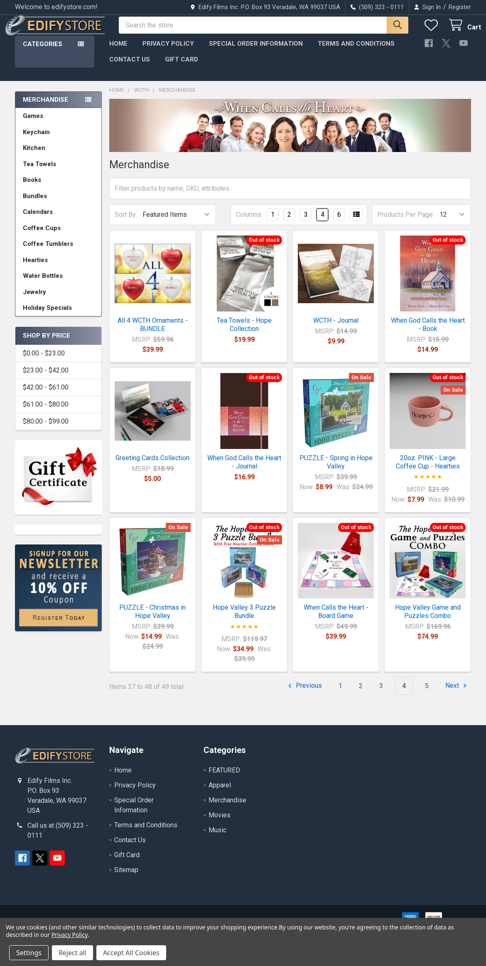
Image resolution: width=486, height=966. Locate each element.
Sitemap (126, 877)
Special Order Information (256, 51)
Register (460, 7)
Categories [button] (42, 51)
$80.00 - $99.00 (46, 429)
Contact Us (129, 67)
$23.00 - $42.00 (46, 378)
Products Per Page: (405, 222)
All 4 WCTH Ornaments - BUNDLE (153, 332)
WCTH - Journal (335, 328)
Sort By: (126, 222)
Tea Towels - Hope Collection (244, 332)
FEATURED (224, 778)
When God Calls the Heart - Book (428, 332)
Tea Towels (39, 171)
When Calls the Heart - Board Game (336, 619)
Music (217, 837)
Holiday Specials (47, 315)
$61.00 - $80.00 (46, 412)
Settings (29, 952)
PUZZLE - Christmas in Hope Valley (152, 619)
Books (32, 187)
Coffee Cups (42, 235)
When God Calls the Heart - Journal (244, 469)
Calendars (38, 219)
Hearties (35, 267)
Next (457, 693)
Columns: (249, 222)
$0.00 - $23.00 (44, 361)
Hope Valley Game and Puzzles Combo (428, 619)
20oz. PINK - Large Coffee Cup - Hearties (428, 469)
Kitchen (34, 155)
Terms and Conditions (356, 51)
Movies (220, 822)
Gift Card (181, 67)
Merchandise (45, 107)
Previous (304, 693)
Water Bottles (43, 283)
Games (33, 123)
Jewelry (34, 299)
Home (118, 51)
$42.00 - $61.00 (46, 395)
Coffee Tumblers (48, 251)
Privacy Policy (168, 51)
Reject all (72, 952)
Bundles (35, 203)
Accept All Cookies (131, 952)
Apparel (220, 793)
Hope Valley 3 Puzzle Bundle (244, 619)
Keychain (36, 139)
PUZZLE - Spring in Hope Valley (336, 469)
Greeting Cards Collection (152, 465)
